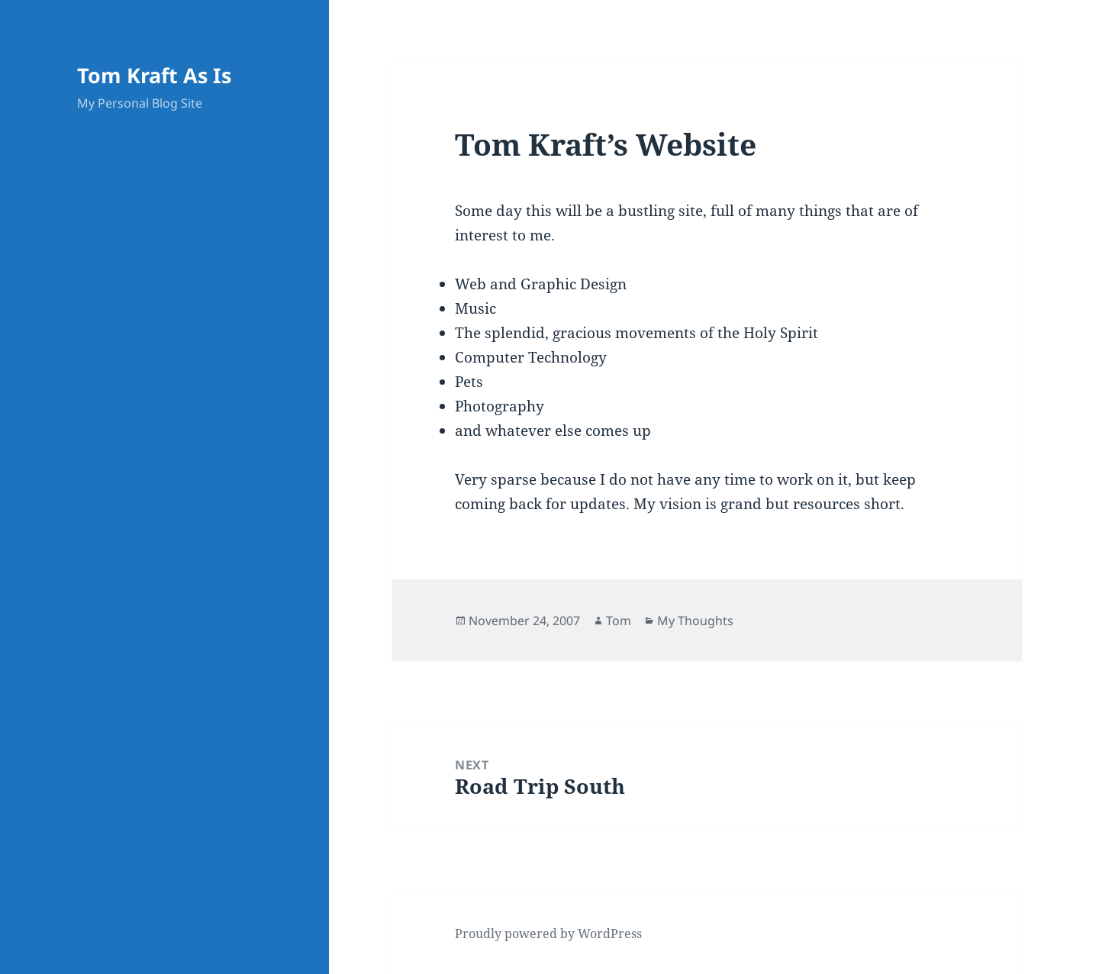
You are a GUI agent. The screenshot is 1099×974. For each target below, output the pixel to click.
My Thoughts (695, 620)
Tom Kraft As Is (154, 75)
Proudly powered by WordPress (548, 933)
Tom (618, 620)
